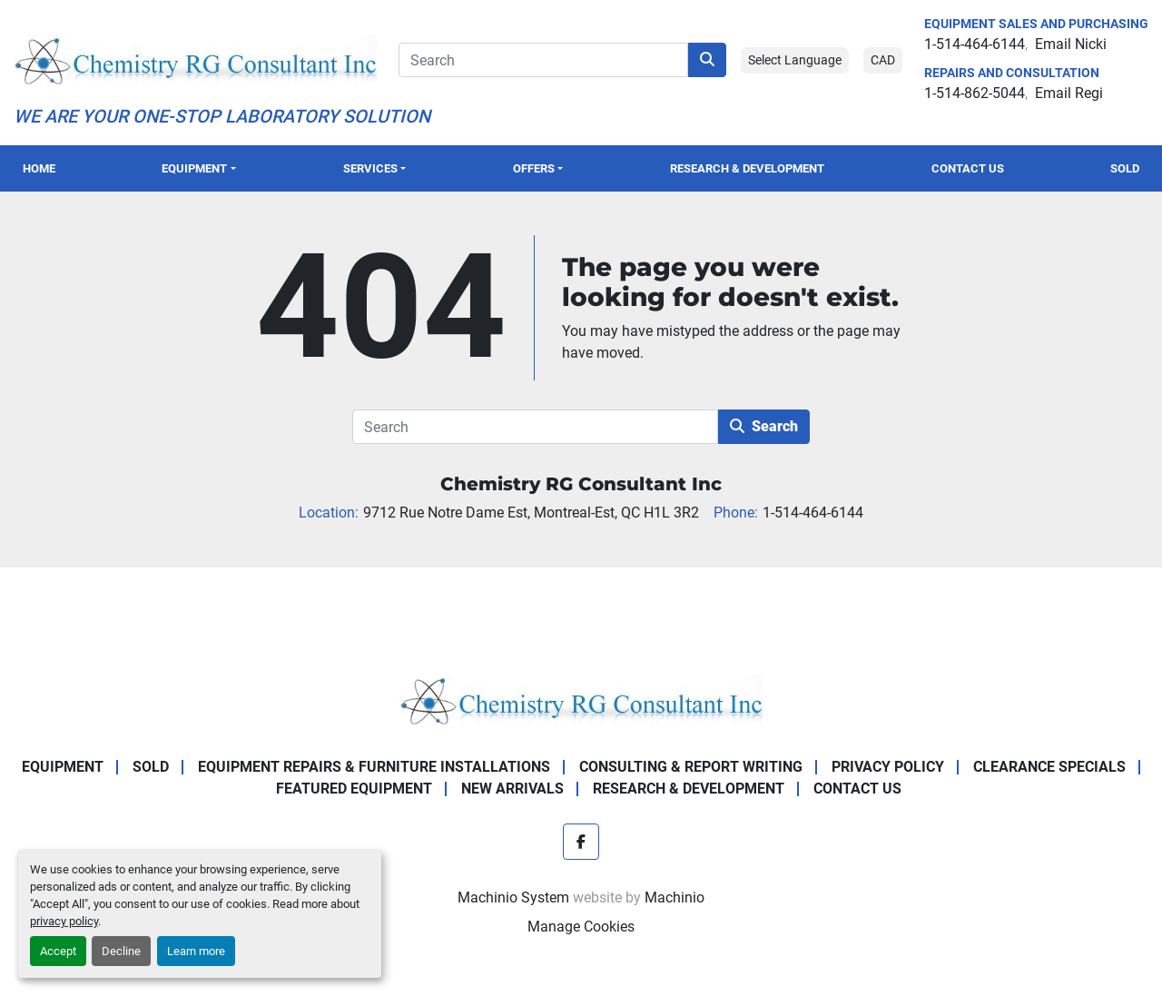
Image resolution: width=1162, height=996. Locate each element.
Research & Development (747, 168)
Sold (1124, 168)
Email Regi (1069, 93)
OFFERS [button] (534, 168)
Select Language (795, 60)
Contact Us (967, 168)
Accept (58, 951)
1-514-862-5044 (974, 93)
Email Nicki (1071, 44)
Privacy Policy (888, 766)
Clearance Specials (1049, 766)
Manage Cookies (581, 926)
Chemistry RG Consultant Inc (581, 484)
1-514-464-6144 (974, 44)
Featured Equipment (354, 788)
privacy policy (64, 921)
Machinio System (513, 897)
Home (39, 168)
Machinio (674, 897)
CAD (883, 60)
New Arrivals (512, 788)
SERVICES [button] (370, 168)
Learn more (196, 951)
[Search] (543, 60)
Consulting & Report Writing (691, 766)
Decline (121, 951)
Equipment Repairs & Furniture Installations (374, 766)
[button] (198, 168)
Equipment (194, 168)
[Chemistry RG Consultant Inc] (581, 698)
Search (764, 426)
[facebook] (581, 841)
